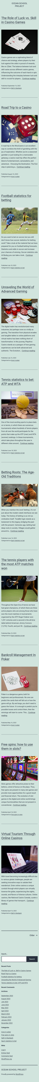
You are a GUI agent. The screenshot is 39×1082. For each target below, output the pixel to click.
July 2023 (4, 1002)
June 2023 (5, 1005)
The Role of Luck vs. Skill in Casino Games (16, 971)
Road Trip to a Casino (16, 107)
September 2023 (7, 996)
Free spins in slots (16, 814)
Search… (4, 954)
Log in (3, 1050)
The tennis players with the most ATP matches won (17, 564)
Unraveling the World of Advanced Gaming (16, 980)
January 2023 (6, 1020)
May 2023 (4, 1008)
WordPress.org (6, 1059)
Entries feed (5, 1053)
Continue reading (29, 79)
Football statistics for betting (11, 977)
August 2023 (5, 999)
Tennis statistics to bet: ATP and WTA (14, 983)
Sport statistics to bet (18, 268)
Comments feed (7, 1056)
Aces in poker (15, 176)
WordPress (19, 1074)
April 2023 (5, 1011)
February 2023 (6, 1017)
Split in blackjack (16, 88)
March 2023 (5, 1014)
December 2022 (7, 1023)
